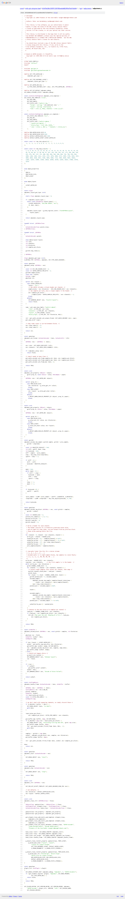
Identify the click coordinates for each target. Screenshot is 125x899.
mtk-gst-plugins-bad (33, 8)
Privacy (15, 896)
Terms (20, 896)
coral (22, 8)
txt (118, 896)
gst (81, 8)
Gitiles (10, 896)
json (121, 896)
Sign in (121, 3)
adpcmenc (87, 8)
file (55, 12)
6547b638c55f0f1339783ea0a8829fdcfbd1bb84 (59, 8)
